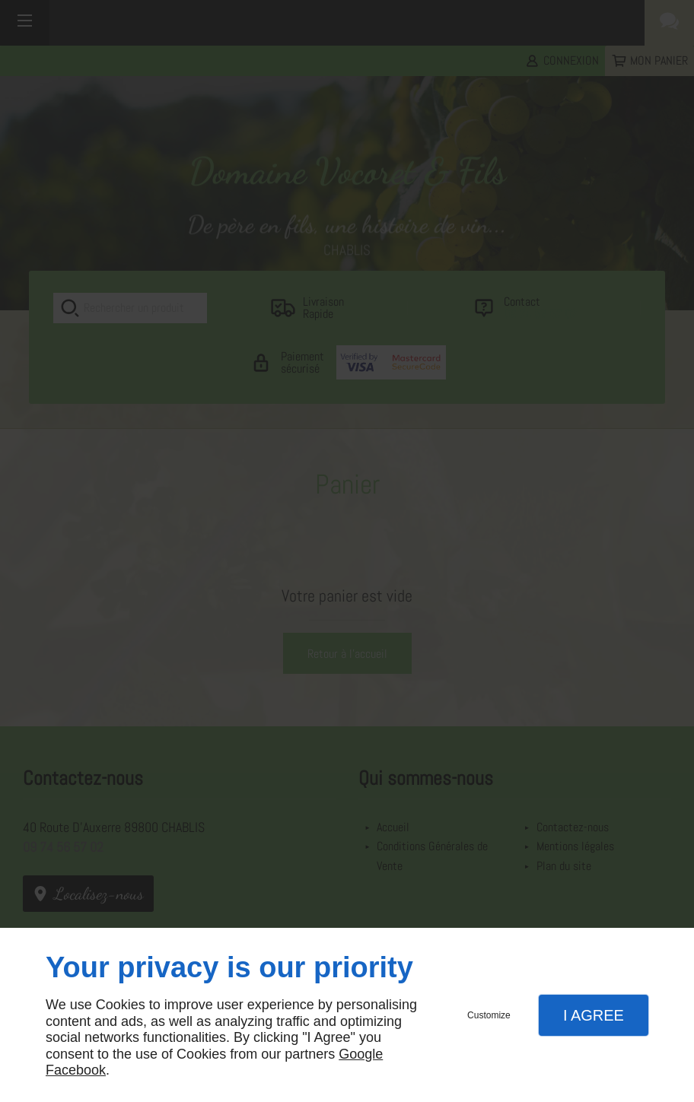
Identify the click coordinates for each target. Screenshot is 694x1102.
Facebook (76, 1070)
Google (361, 1054)
